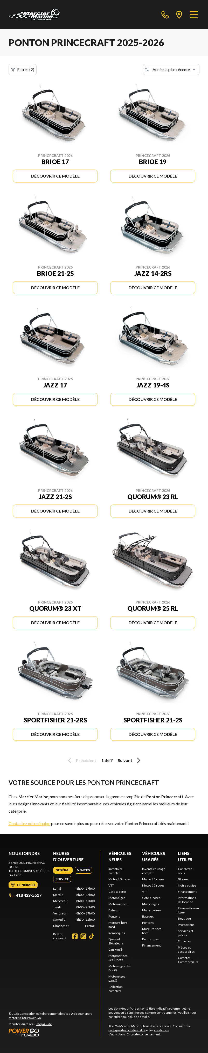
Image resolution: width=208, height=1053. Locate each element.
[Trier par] (171, 69)
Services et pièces (185, 933)
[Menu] (194, 14)
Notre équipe (187, 885)
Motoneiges (116, 898)
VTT (111, 885)
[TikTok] (91, 936)
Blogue (183, 879)
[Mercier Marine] (34, 14)
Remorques (116, 933)
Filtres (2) (22, 69)
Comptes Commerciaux (188, 960)
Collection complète (115, 989)
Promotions (186, 925)
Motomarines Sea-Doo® (118, 958)
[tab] (63, 870)
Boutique (184, 918)
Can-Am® (115, 949)
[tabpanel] (74, 907)
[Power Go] (54, 1032)
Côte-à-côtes (117, 892)
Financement (151, 945)
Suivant (130, 760)
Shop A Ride (44, 1024)
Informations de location (187, 900)
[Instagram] (83, 936)
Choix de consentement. (144, 1034)
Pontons (114, 916)
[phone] (165, 14)
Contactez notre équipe (29, 823)
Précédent (81, 760)
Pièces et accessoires (186, 949)
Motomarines (118, 904)
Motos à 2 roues (153, 885)
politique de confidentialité (126, 1030)
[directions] (179, 14)
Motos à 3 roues (119, 879)
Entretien (184, 941)
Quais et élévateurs (115, 941)
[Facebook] (75, 936)
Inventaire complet (115, 871)
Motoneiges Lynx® (116, 978)
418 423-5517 (25, 895)
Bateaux (114, 910)
